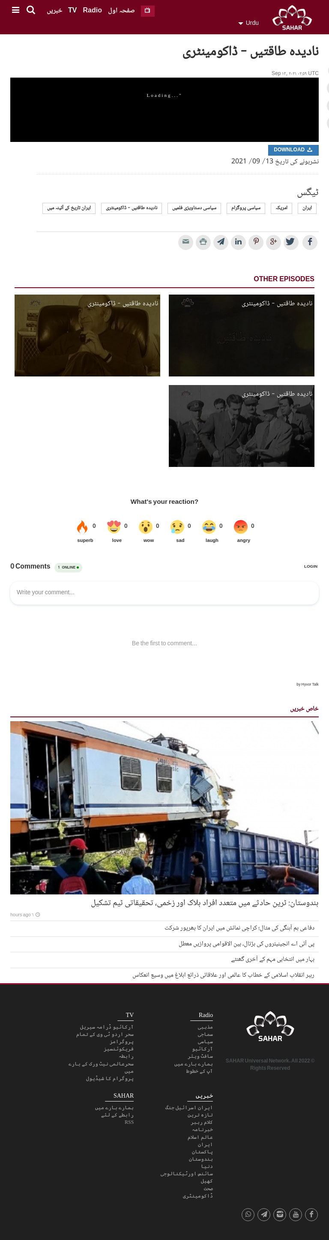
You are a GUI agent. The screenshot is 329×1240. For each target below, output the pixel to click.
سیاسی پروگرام (245, 208)
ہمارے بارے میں (193, 1064)
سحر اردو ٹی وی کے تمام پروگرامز (105, 1037)
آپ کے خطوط (199, 1071)
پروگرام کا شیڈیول (110, 1078)
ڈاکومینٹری (198, 1196)
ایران (307, 208)
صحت (208, 1189)
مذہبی (205, 1027)
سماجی (205, 1034)
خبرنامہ (202, 1129)
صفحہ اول (121, 11)
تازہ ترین (200, 1115)
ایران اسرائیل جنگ (189, 1108)
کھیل (207, 1181)
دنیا (207, 1166)
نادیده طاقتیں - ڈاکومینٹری (131, 208)
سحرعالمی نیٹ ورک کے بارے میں (101, 1067)
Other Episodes (284, 280)
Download (293, 150)
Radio (92, 11)
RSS (129, 1122)
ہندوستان (201, 1159)
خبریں (54, 11)
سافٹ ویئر (200, 1056)
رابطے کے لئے (117, 1115)
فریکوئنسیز (119, 1049)
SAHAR (295, 19)
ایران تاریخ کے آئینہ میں (69, 208)
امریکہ (281, 208)
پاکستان (202, 1152)
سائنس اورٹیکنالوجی (187, 1174)
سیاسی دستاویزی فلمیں (194, 208)
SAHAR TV (270, 1028)
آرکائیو (202, 1049)
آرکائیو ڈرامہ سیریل (107, 1027)
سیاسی (205, 1041)
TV (72, 11)
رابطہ (126, 1056)
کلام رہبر (202, 1122)
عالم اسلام (200, 1137)
